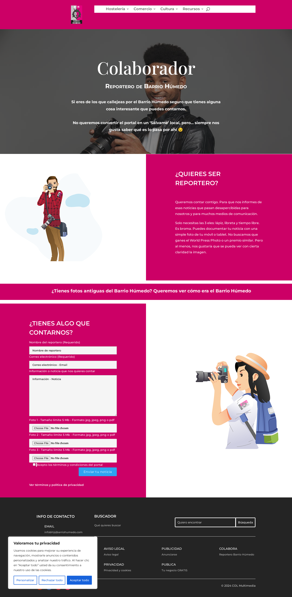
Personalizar (25, 580)
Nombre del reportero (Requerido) (73, 346)
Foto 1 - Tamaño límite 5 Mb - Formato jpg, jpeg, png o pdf (73, 424)
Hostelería (115, 9)
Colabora (228, 549)
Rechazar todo (52, 580)
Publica (169, 564)
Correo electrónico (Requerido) (73, 361)
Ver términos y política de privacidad (56, 485)
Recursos (191, 9)
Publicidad (172, 549)
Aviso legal (114, 549)
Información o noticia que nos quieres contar (73, 393)
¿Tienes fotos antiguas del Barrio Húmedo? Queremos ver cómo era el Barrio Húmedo (151, 291)
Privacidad (114, 564)
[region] (52, 563)
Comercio (143, 9)
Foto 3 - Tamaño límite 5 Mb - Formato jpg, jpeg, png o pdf (73, 454)
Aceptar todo (79, 580)
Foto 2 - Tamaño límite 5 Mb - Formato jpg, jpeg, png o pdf (73, 439)
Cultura (167, 9)
